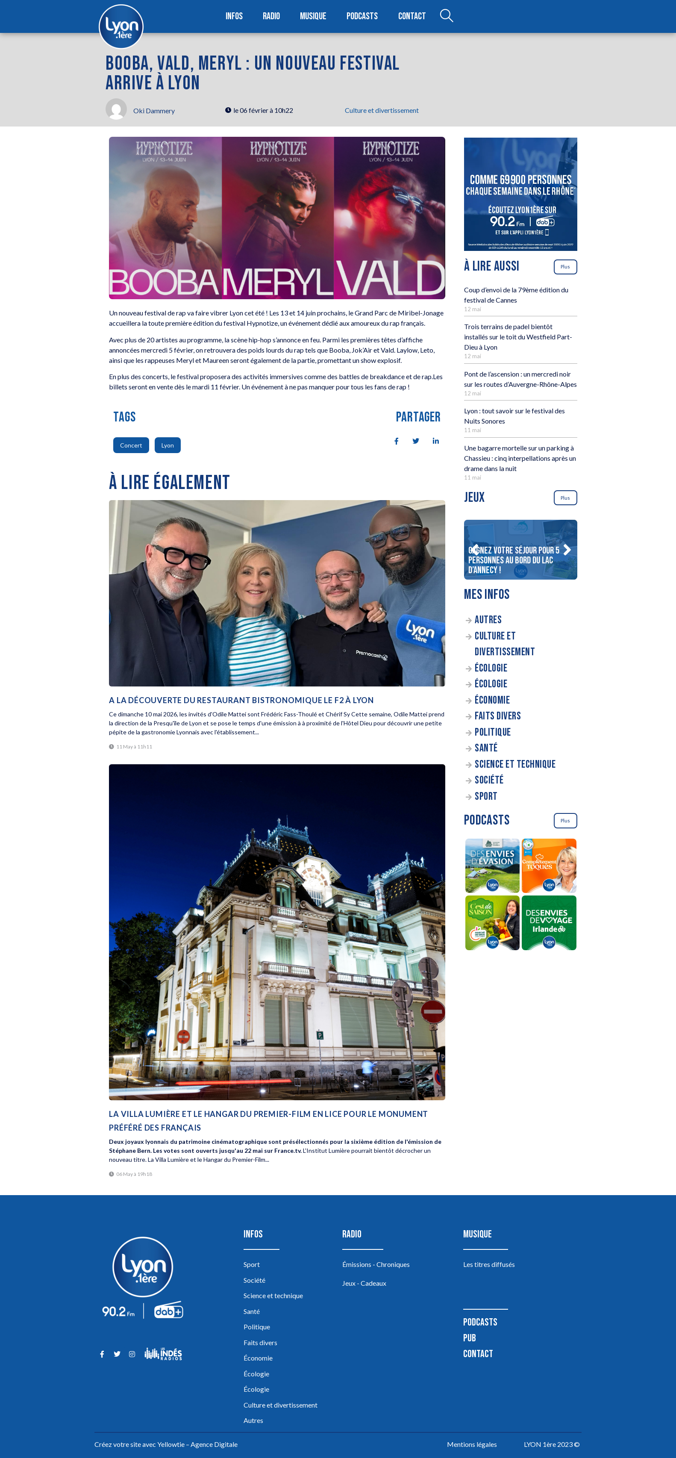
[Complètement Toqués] (549, 867)
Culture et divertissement (382, 110)
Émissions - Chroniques (376, 1264)
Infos (234, 16)
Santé (486, 748)
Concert (131, 445)
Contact (412, 16)
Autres (488, 620)
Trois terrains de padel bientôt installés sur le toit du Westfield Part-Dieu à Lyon (518, 336)
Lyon (168, 445)
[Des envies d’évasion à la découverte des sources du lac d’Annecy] (492, 867)
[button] (474, 550)
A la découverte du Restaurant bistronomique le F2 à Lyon (241, 700)
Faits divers (498, 716)
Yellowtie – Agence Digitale (197, 1444)
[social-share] (392, 440)
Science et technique (515, 764)
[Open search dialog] (446, 16)
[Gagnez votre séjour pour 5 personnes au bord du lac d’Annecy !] (520, 550)
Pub (469, 1338)
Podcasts (362, 16)
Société (489, 780)
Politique (493, 732)
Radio (271, 16)
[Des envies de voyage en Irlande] (549, 924)
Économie (492, 700)
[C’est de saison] (492, 924)
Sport (486, 796)
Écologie (491, 668)
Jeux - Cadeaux (364, 1283)
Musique (314, 16)
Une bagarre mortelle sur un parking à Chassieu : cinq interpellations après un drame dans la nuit (520, 458)
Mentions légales (472, 1444)
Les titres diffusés (489, 1264)
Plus (565, 266)
